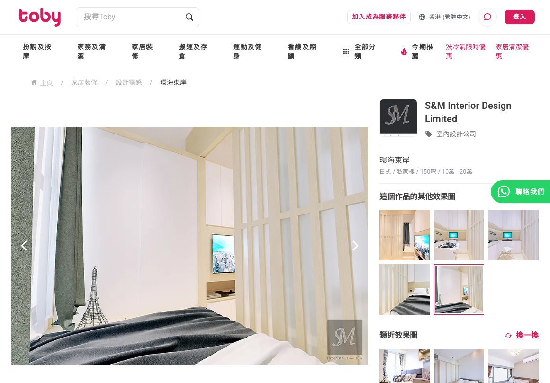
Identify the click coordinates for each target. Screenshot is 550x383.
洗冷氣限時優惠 (466, 51)
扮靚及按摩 (37, 51)
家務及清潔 (91, 51)
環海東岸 (173, 82)
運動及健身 (247, 51)
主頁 (42, 82)
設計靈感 (129, 82)
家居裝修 (142, 51)
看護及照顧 (302, 51)
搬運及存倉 (193, 51)
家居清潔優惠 (512, 51)
